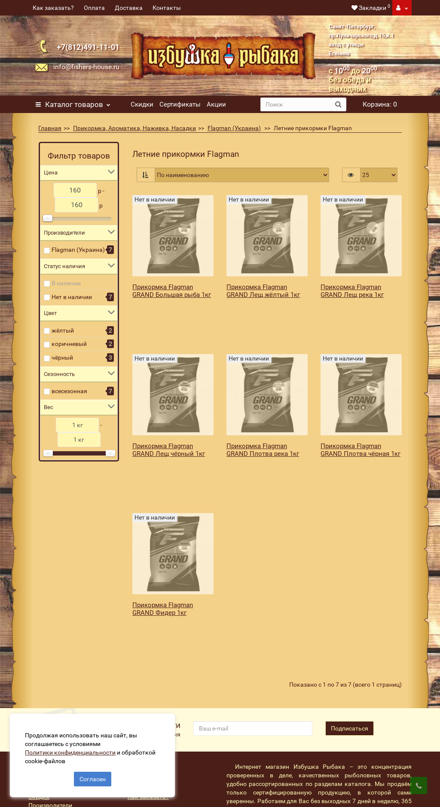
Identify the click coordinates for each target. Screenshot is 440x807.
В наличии (66, 283)
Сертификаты (180, 104)
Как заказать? (53, 7)
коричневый (69, 343)
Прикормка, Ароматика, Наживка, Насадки (134, 128)
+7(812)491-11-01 (88, 47)
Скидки (142, 104)
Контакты (167, 7)
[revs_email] (252, 635)
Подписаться (349, 635)
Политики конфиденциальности (73, 749)
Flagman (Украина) (234, 128)
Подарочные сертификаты (66, 695)
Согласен (92, 776)
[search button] (338, 104)
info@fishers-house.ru (86, 67)
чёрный (62, 357)
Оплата (94, 7)
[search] (296, 104)
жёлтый (63, 330)
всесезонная (69, 391)
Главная (49, 128)
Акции (216, 104)
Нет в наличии (72, 296)
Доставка (129, 7)
